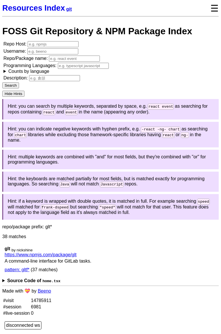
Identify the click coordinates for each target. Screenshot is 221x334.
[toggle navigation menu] (210, 8)
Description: (41, 78)
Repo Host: (41, 44)
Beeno (44, 294)
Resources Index (33, 7)
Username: (40, 51)
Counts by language (28, 71)
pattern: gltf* (17, 273)
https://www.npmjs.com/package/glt (41, 258)
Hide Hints (13, 94)
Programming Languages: (56, 68)
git (69, 9)
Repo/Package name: (51, 59)
